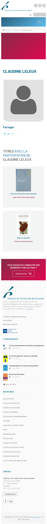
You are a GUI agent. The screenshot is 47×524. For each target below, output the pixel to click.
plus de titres (9, 384)
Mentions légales (10, 324)
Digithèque (7, 320)
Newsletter (23, 274)
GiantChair (36, 517)
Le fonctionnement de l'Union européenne (26, 345)
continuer (29, 309)
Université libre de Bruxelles (14, 317)
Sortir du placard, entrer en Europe (23, 356)
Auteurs (16, 30)
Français (39, 15)
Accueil (8, 30)
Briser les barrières (16, 374)
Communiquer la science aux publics (23, 366)
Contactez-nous (10, 494)
